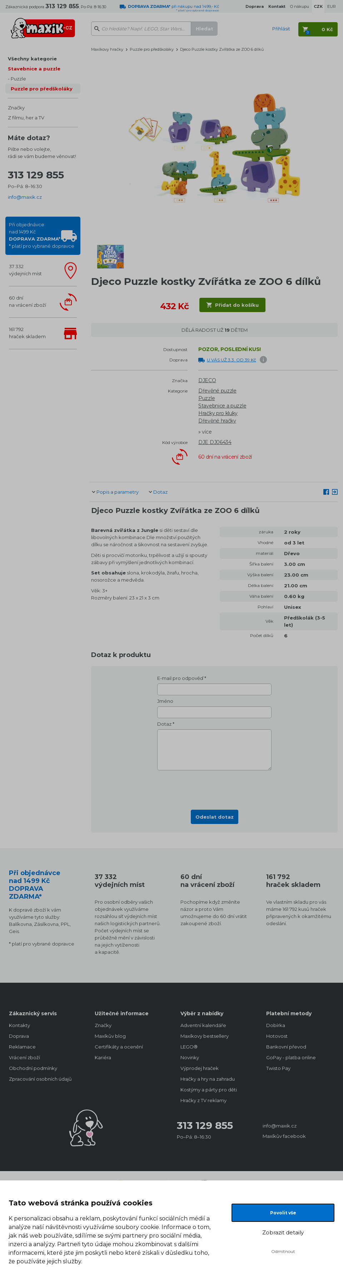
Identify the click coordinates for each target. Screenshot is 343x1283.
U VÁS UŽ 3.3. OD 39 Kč (231, 359)
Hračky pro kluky (218, 413)
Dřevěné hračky (217, 421)
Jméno (165, 701)
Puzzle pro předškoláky (42, 89)
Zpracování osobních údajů (40, 1079)
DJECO (207, 380)
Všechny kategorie (32, 58)
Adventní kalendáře (203, 1025)
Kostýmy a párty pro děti (208, 1089)
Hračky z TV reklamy (203, 1100)
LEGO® (189, 1047)
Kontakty (19, 1025)
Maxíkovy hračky (107, 49)
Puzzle (18, 79)
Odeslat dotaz (214, 817)
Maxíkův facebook (284, 1136)
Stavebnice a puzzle (34, 68)
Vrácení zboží (24, 1057)
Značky (16, 107)
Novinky (189, 1057)
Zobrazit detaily (283, 1232)
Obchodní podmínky (33, 1068)
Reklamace (22, 1047)
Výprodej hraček (199, 1068)
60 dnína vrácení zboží (27, 301)
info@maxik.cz (25, 197)
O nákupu (299, 6)
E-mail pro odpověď (180, 678)
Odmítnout (283, 1251)
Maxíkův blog (110, 1036)
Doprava (19, 1036)
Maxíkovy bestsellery (204, 1036)
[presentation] (214, 788)
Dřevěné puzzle (217, 391)
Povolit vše (283, 1212)
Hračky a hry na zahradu (207, 1079)
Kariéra (103, 1057)
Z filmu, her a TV (26, 117)
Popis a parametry (117, 492)
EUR (331, 6)
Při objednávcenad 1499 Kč (41, 235)
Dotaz (160, 492)
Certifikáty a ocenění (119, 1047)
